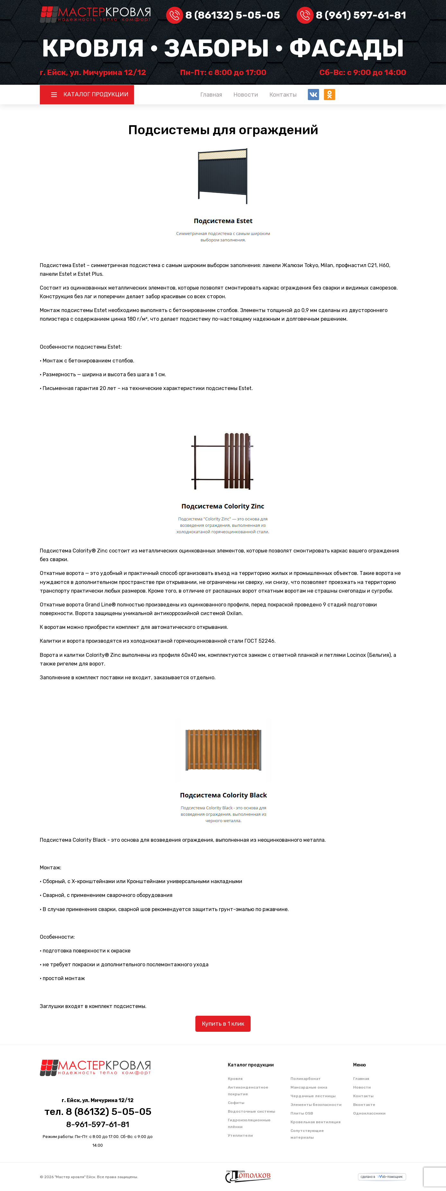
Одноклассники (369, 1113)
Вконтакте (364, 1104)
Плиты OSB (301, 1113)
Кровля (235, 1078)
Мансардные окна (308, 1087)
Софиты (236, 1102)
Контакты (283, 94)
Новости (245, 94)
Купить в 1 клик (223, 1023)
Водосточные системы (251, 1111)
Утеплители (240, 1135)
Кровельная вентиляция (315, 1122)
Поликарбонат (305, 1078)
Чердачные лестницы (312, 1096)
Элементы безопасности (316, 1104)
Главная (211, 94)
